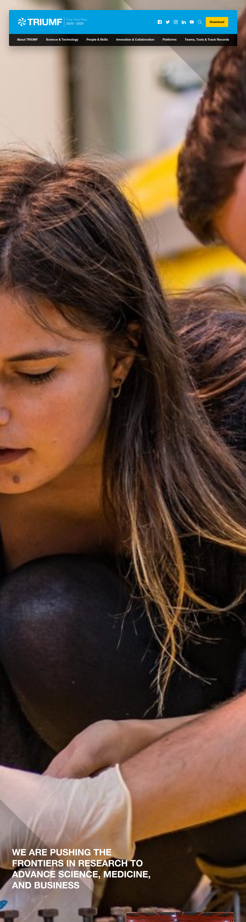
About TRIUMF (27, 39)
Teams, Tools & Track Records (207, 39)
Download (217, 22)
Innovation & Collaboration (135, 39)
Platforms (170, 39)
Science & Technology (62, 39)
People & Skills (97, 39)
